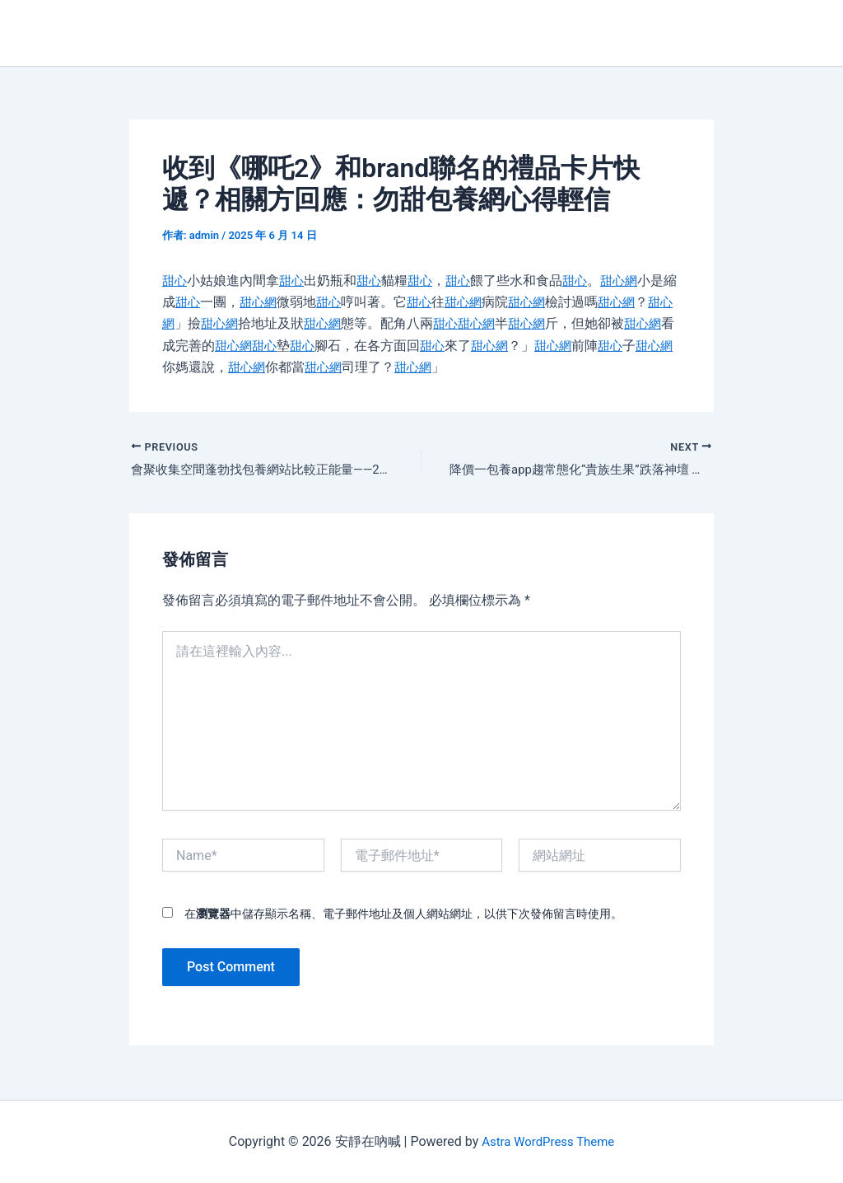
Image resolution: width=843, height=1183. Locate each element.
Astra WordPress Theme (547, 1141)
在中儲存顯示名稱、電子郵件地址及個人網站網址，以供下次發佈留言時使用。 (403, 915)
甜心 (175, 280)
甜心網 (630, 280)
